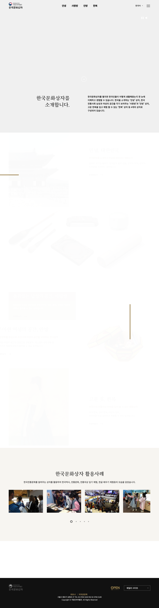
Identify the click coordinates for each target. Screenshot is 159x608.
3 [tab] (80, 521)
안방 (85, 5)
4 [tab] (84, 521)
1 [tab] (71, 521)
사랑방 (75, 5)
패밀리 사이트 (132, 588)
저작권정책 (83, 594)
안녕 (64, 5)
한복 (95, 5)
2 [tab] (76, 521)
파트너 (73, 594)
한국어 (138, 5)
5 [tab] (88, 521)
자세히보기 (93, 175)
